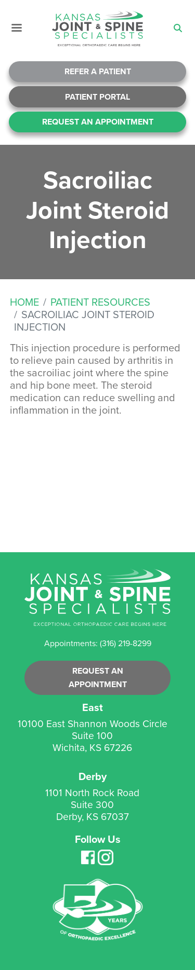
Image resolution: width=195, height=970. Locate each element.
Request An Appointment (97, 122)
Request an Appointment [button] (98, 677)
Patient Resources (100, 302)
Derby (93, 776)
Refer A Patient (97, 71)
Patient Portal (97, 97)
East (92, 707)
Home (24, 302)
